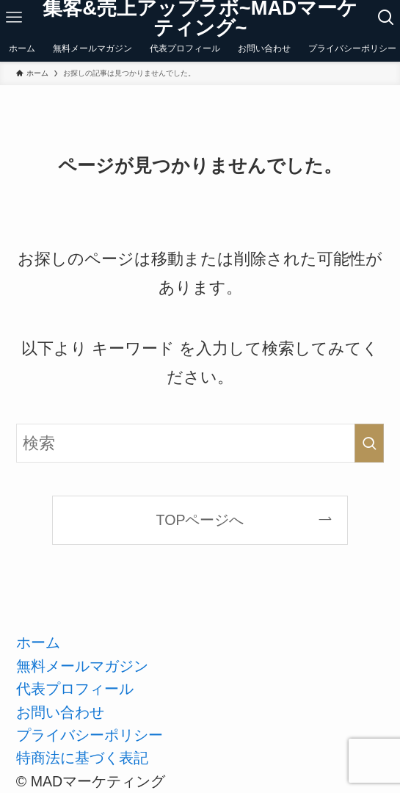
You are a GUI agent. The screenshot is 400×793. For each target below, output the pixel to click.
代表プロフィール (75, 689)
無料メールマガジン (82, 666)
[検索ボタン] (386, 17)
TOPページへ (200, 520)
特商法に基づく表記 (82, 758)
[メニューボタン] (14, 17)
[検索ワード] (200, 443)
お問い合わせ (60, 712)
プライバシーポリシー (89, 735)
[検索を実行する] (369, 443)
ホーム (38, 642)
